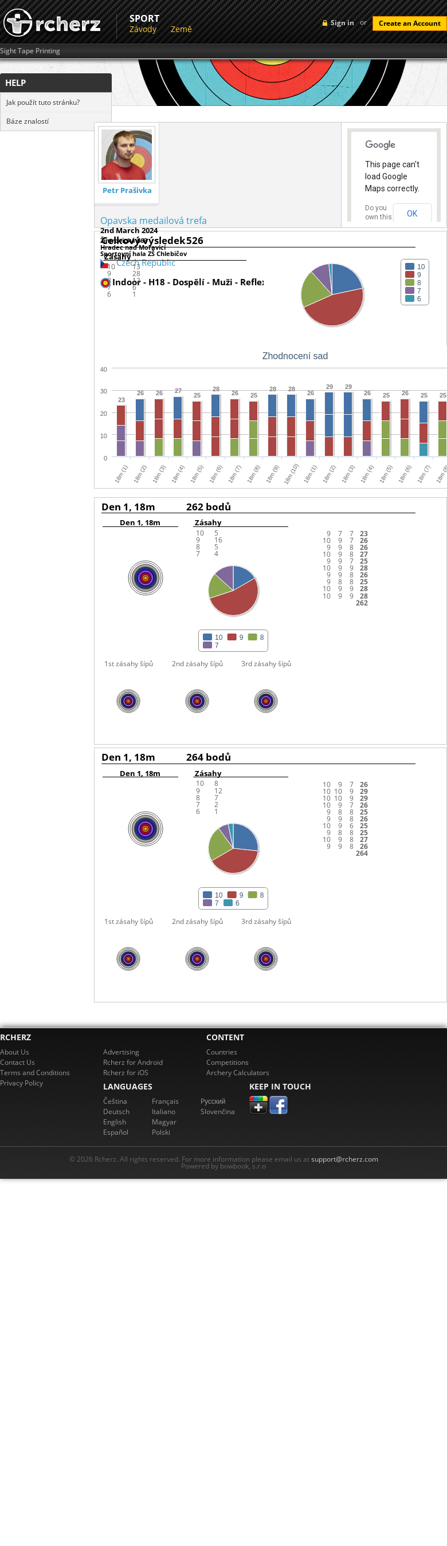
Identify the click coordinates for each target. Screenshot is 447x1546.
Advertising (121, 1052)
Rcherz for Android (133, 1062)
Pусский (213, 1101)
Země (181, 28)
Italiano (163, 1111)
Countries (221, 1052)
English (114, 1122)
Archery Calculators (237, 1072)
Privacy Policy (21, 1083)
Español (115, 1132)
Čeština (115, 1101)
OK (412, 213)
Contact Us (17, 1062)
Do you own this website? (379, 217)
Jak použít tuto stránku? (43, 102)
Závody (143, 28)
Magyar (164, 1122)
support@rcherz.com (344, 1159)
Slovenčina (218, 1111)
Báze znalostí (27, 121)
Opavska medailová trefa (153, 220)
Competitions (227, 1062)
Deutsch (116, 1111)
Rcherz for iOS (125, 1072)
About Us (14, 1052)
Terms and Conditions (35, 1072)
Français (165, 1101)
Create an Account (410, 23)
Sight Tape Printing (30, 51)
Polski (161, 1132)
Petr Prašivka (127, 190)
